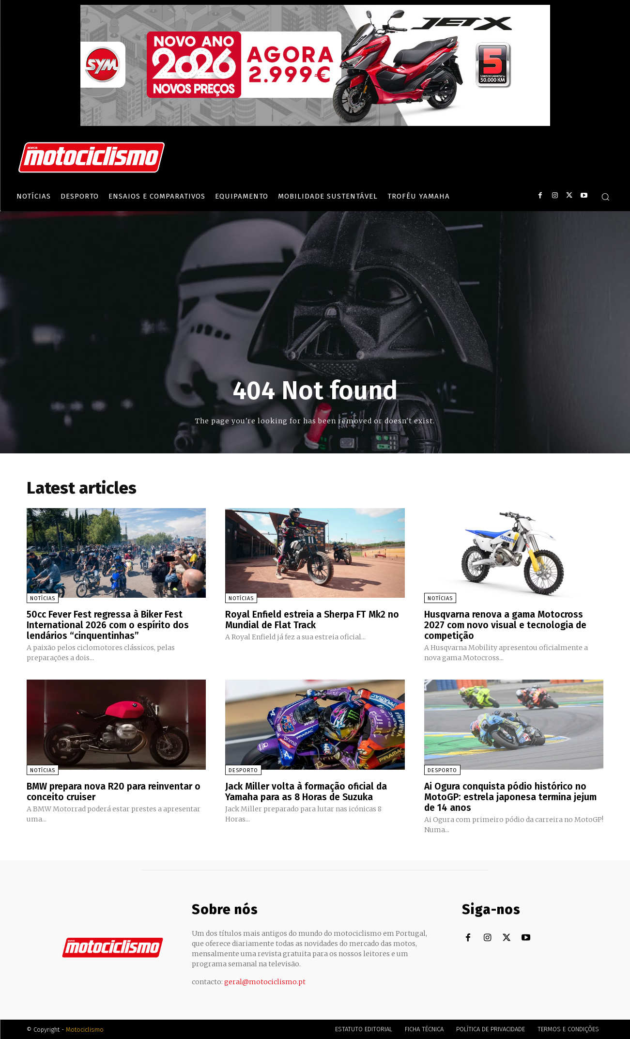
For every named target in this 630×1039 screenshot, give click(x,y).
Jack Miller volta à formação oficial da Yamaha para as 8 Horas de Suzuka (309, 791)
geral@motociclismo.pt (265, 981)
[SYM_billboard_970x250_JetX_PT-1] (315, 123)
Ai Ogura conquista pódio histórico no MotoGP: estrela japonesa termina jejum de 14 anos (513, 796)
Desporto (243, 770)
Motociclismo (85, 1029)
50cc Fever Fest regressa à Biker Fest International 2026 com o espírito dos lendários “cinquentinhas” (110, 624)
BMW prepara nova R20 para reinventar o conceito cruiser (113, 791)
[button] (605, 197)
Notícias (42, 598)
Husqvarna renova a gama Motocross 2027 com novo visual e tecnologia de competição (507, 624)
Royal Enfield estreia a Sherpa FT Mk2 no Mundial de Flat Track (308, 619)
